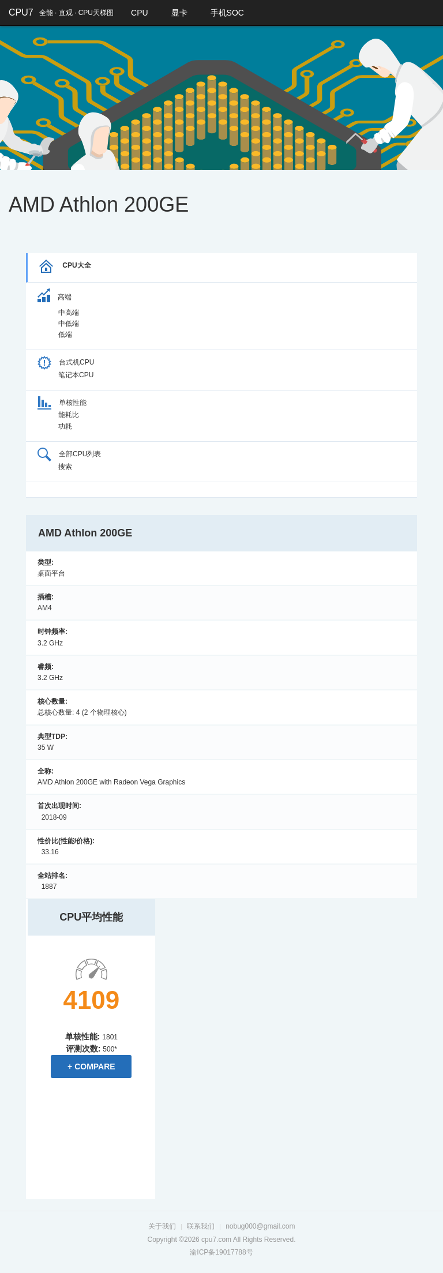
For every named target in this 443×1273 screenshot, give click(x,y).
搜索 (65, 467)
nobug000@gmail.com (260, 1226)
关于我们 (162, 1226)
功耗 (65, 426)
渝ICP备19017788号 (221, 1252)
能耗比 (68, 415)
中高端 (68, 313)
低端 (65, 335)
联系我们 (201, 1226)
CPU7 (21, 12)
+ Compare (91, 1066)
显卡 (179, 12)
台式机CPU (65, 362)
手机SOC (227, 12)
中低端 (68, 324)
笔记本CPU (75, 375)
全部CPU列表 (69, 454)
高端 (54, 297)
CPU (139, 12)
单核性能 (62, 403)
